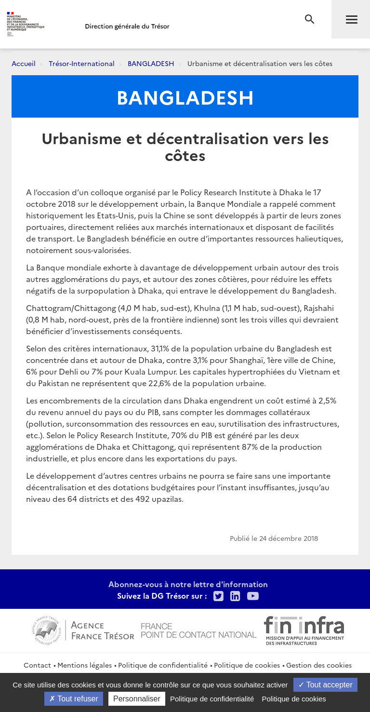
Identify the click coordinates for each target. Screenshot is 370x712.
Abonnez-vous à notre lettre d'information (188, 584)
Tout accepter (325, 685)
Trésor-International (82, 63)
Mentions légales (84, 665)
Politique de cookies (247, 665)
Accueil (24, 63)
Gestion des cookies (319, 665)
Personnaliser (136, 699)
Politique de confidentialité (163, 665)
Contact (37, 665)
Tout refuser (73, 699)
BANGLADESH (151, 63)
